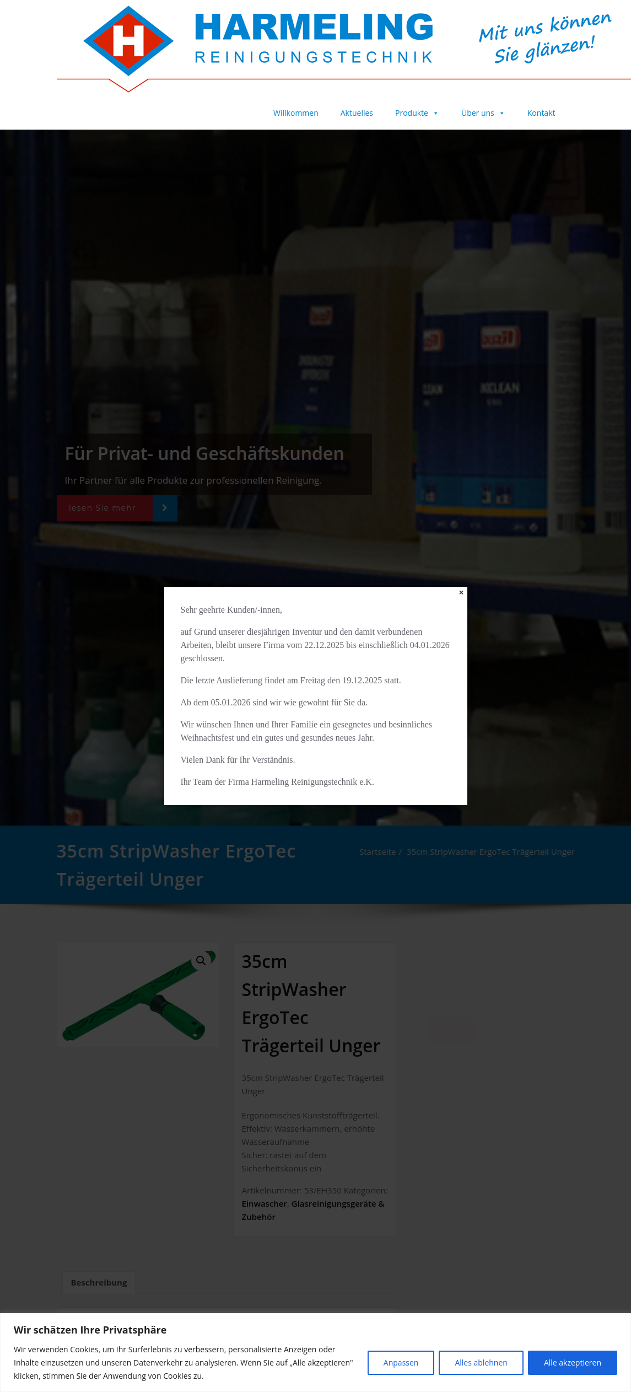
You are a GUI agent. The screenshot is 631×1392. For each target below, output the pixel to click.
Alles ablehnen (481, 1362)
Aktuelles (357, 113)
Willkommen (296, 113)
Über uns (483, 113)
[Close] (461, 592)
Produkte (417, 113)
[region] (315, 1352)
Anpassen (401, 1362)
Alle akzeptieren (572, 1362)
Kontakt (541, 113)
